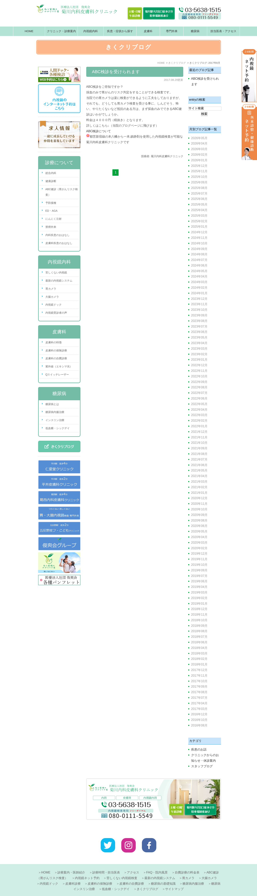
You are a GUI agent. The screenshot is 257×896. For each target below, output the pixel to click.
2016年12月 (199, 714)
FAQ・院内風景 (157, 863)
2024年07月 (199, 260)
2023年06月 (199, 331)
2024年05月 (199, 271)
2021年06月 (199, 465)
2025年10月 (199, 176)
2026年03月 (199, 149)
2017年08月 (199, 692)
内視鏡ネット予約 (87, 868)
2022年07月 (199, 393)
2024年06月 (199, 265)
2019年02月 (199, 598)
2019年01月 (199, 603)
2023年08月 (199, 321)
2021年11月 (199, 437)
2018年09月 (199, 625)
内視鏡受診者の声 (56, 312)
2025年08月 (199, 188)
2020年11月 (199, 503)
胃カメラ (50, 288)
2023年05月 (199, 337)
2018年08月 (199, 631)
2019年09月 (199, 570)
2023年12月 (199, 298)
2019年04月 (199, 586)
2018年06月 (199, 642)
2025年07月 (199, 193)
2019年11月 (199, 559)
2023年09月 (199, 315)
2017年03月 (199, 708)
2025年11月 (199, 171)
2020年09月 (199, 515)
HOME (29, 31)
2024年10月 (199, 243)
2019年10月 (199, 564)
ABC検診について (98, 131)
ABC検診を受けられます (116, 71)
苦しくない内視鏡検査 (121, 868)
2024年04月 (199, 276)
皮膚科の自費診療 (56, 358)
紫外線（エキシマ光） (58, 366)
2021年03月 (199, 481)
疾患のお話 (199, 749)
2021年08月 (199, 454)
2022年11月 (199, 370)
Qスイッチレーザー (57, 374)
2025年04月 (199, 210)
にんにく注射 (53, 218)
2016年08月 (199, 725)
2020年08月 (199, 520)
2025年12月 (199, 165)
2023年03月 (199, 348)
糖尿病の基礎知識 (163, 874)
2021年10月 (199, 442)
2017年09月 (199, 686)
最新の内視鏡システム (58, 280)
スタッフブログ (202, 766)
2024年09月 (199, 249)
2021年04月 (199, 476)
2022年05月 (199, 404)
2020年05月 (199, 531)
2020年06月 (199, 525)
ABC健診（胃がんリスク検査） (61, 192)
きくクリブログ (147, 879)
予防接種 (50, 202)
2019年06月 (199, 581)
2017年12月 (199, 670)
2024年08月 (199, 254)
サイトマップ (174, 879)
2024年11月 (199, 237)
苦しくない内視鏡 (56, 272)
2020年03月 (199, 542)
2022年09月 (199, 382)
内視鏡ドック (53, 304)
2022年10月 (199, 376)
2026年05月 (199, 138)
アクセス (133, 863)
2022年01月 (199, 426)
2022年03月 (199, 415)
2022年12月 (199, 365)
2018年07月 (199, 636)
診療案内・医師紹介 (71, 863)
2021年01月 (199, 492)
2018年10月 (199, 620)
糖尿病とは (52, 404)
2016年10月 (199, 719)
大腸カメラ (52, 296)
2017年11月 (199, 675)
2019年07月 (199, 576)
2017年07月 (199, 697)
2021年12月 (199, 431)
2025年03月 (199, 215)
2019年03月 (199, 592)
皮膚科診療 (73, 874)
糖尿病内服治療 (54, 412)
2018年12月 (199, 609)
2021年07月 (199, 459)
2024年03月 (199, 282)
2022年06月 (199, 398)
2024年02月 (199, 287)
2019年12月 (199, 553)
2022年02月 (199, 420)
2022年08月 (199, 387)
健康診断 (50, 181)
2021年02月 (199, 487)
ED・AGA (51, 210)
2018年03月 (199, 653)
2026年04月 (199, 143)
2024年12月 (199, 232)
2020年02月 (199, 548)
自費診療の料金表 (187, 863)
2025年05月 (199, 204)
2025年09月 (199, 182)
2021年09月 (199, 448)
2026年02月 (199, 154)
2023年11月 (199, 304)
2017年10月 (199, 681)
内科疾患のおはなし (57, 235)
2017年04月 (199, 703)
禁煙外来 (50, 226)
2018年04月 (199, 647)
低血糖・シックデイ (57, 428)
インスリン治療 (54, 420)
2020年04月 (199, 537)
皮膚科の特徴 (53, 342)
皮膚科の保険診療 (56, 350)
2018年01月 (199, 664)
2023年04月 (199, 343)
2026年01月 (199, 160)
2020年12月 (199, 498)
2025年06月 (199, 199)
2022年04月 (199, 409)
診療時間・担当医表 (106, 863)
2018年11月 (199, 614)
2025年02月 (199, 221)
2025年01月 (199, 226)
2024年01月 (199, 293)
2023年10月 (199, 309)
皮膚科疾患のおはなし (58, 243)
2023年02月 (199, 354)
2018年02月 (199, 658)
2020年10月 (199, 509)
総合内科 (50, 173)
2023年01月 (199, 359)
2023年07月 (199, 326)
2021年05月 (199, 470)
